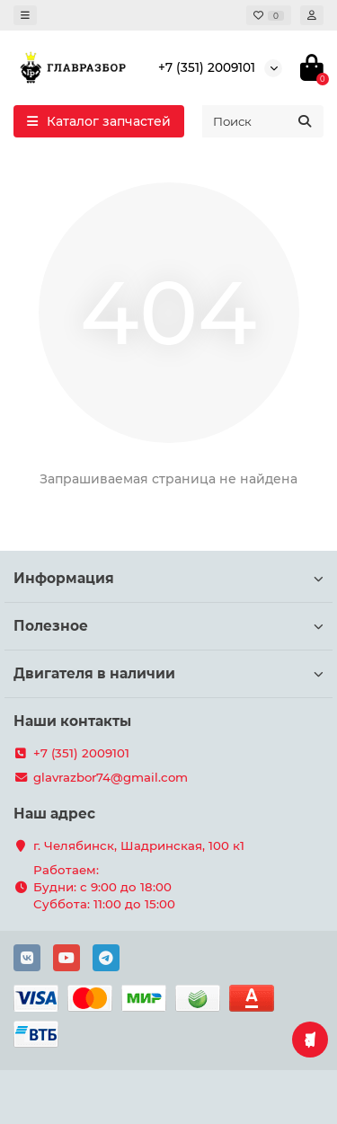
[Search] (263, 121)
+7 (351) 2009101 (206, 67)
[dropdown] (25, 15)
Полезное (168, 625)
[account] (312, 15)
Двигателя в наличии (168, 673)
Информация (168, 578)
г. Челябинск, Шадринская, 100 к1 (138, 845)
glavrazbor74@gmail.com (110, 777)
